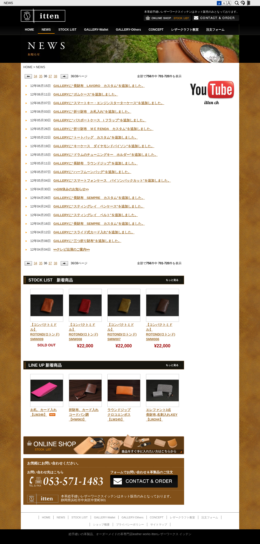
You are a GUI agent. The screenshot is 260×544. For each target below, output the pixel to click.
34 (35, 76)
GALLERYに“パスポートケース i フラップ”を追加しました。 (99, 120)
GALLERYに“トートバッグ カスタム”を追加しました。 (95, 137)
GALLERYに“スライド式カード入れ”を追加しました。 (94, 232)
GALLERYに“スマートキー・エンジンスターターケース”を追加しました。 (108, 103)
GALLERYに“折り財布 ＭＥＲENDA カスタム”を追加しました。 (103, 129)
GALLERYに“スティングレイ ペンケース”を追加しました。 (98, 206)
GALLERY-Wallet (96, 29)
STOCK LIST (67, 29)
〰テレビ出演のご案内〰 (71, 249)
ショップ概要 (101, 524)
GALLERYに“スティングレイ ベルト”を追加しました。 (95, 215)
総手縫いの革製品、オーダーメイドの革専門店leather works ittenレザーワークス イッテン (130, 534)
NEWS (9, 3)
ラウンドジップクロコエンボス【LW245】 (119, 414)
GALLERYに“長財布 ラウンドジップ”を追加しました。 (95, 163)
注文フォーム (215, 29)
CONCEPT (156, 29)
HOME (29, 29)
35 (40, 76)
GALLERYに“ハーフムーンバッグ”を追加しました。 (92, 172)
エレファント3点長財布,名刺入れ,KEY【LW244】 (161, 414)
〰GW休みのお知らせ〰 (71, 189)
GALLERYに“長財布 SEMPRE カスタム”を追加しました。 (99, 198)
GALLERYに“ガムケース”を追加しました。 (85, 94)
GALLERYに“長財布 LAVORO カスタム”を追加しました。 (99, 86)
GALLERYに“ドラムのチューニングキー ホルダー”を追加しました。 (105, 155)
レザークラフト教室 (185, 29)
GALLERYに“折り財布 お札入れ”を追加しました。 (92, 112)
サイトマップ (158, 524)
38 (55, 76)
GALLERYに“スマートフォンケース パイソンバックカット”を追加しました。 (112, 180)
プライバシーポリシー (130, 524)
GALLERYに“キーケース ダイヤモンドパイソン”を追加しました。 (103, 146)
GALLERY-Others (128, 29)
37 (50, 76)
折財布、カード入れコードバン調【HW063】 (84, 414)
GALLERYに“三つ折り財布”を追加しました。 (87, 241)
